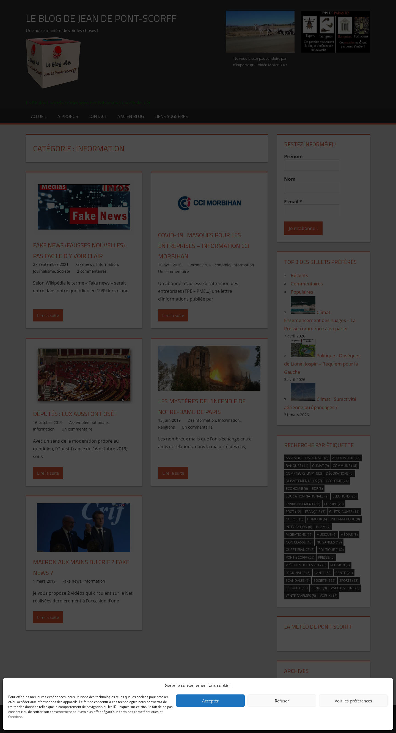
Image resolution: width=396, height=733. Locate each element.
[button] (385, 685)
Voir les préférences (353, 701)
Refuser (282, 701)
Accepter (210, 701)
